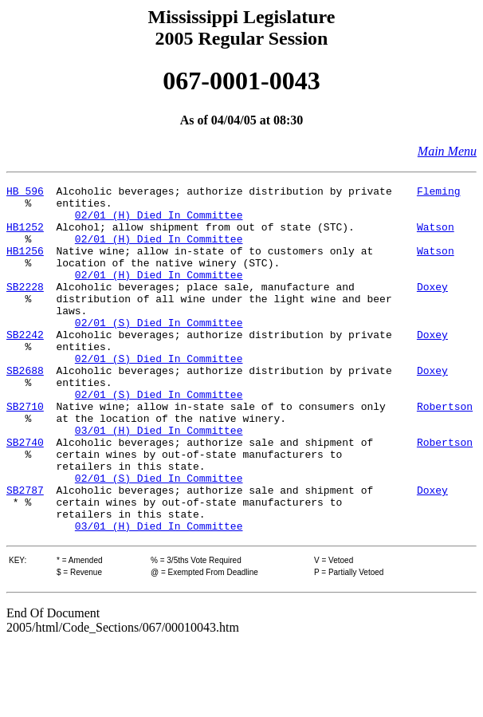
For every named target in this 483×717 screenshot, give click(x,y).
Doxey (432, 308)
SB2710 (25, 451)
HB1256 (25, 265)
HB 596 (25, 193)
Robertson (445, 451)
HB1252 (25, 236)
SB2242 (25, 365)
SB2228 (25, 308)
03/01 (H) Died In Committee (159, 480)
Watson (435, 236)
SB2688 (25, 408)
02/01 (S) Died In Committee (159, 351)
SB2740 (25, 494)
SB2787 (25, 552)
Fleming (439, 193)
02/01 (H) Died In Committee (159, 222)
